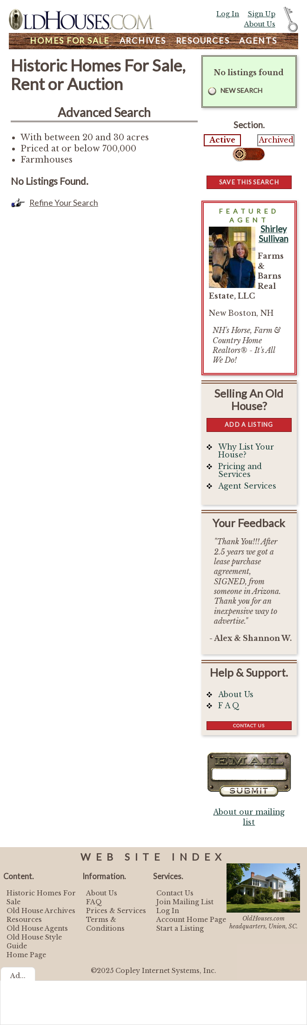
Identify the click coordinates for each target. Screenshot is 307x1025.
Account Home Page (191, 919)
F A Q (229, 706)
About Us (259, 24)
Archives (143, 41)
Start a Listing (180, 928)
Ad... (18, 976)
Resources (203, 41)
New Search (241, 90)
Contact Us (249, 725)
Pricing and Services (240, 471)
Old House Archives (41, 911)
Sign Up (261, 14)
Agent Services (247, 486)
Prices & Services (116, 911)
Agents (258, 41)
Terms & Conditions (105, 924)
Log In (227, 14)
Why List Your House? (246, 451)
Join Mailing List (185, 902)
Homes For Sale (70, 41)
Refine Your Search (63, 203)
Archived (276, 140)
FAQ (94, 902)
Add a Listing (249, 424)
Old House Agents (37, 928)
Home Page (26, 955)
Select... (249, 154)
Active (222, 140)
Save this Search (249, 182)
